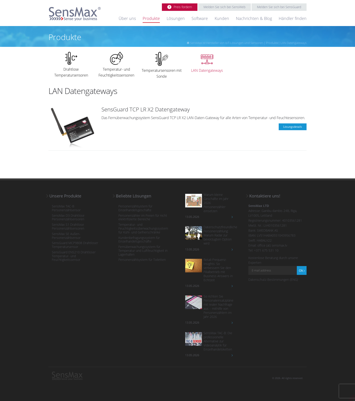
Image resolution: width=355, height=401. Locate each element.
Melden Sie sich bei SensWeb (224, 7)
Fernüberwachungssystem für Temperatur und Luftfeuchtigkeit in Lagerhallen (143, 250)
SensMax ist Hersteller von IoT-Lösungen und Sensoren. (227, 43)
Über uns (127, 18)
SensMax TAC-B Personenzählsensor (66, 208)
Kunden (222, 18)
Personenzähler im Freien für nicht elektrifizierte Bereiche (142, 217)
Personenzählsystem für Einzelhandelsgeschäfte (135, 208)
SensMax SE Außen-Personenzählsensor (66, 236)
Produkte (151, 18)
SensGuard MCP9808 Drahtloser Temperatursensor (75, 245)
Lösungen (176, 18)
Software (200, 18)
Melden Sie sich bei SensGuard (279, 7)
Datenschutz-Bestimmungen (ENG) (273, 279)
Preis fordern (183, 7)
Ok (301, 270)
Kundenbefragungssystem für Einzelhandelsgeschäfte (139, 240)
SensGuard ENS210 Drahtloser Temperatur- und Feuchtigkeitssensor (74, 256)
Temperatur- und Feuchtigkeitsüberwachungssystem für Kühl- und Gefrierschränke (143, 228)
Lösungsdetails (292, 127)
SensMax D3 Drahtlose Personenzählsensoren (68, 217)
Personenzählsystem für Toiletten (142, 260)
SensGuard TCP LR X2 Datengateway (145, 109)
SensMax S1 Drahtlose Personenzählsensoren (68, 227)
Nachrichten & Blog (254, 18)
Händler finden (293, 18)
